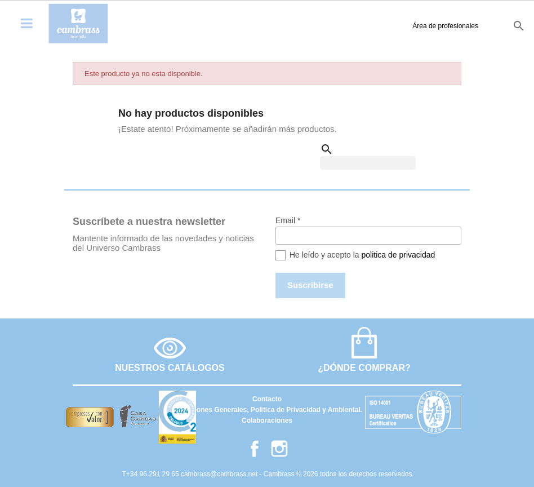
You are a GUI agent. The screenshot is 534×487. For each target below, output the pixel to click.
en (460, 25)
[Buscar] (368, 163)
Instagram (279, 448)
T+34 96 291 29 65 (151, 474)
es (440, 25)
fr (479, 25)
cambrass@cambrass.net (220, 474)
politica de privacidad (398, 254)
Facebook (254, 448)
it (496, 25)
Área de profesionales (378, 26)
